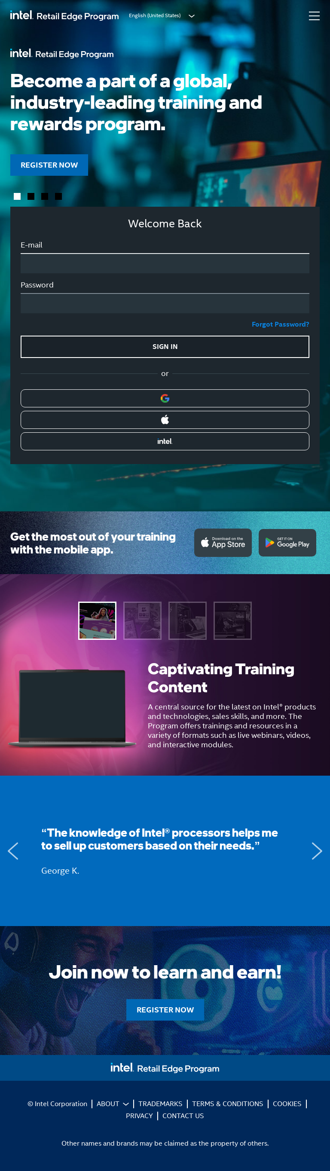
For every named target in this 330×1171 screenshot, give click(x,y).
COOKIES (287, 1103)
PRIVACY (139, 1115)
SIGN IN (165, 346)
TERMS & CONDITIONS (227, 1103)
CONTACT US (183, 1115)
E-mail (32, 245)
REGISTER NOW (49, 165)
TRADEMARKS (160, 1103)
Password (37, 285)
